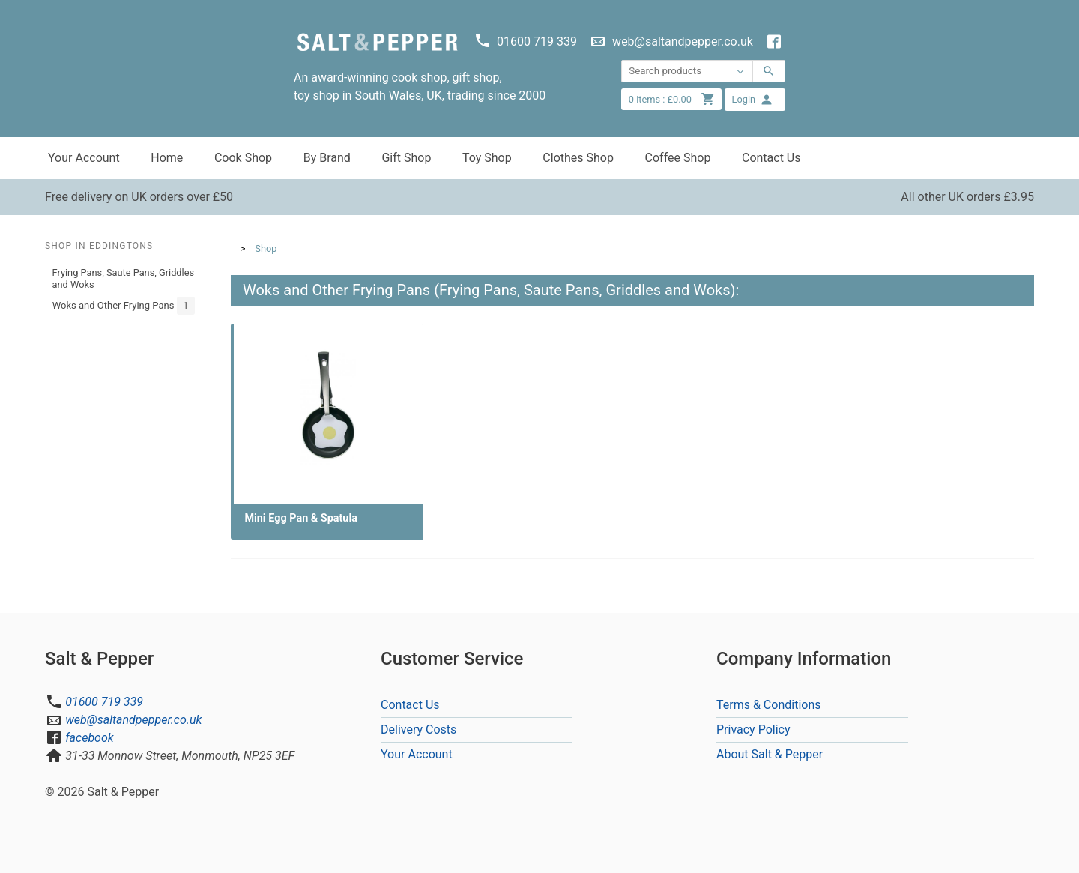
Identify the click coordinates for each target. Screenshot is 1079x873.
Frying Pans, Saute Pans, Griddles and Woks (123, 278)
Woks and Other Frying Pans (124, 306)
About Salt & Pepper (769, 754)
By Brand (327, 158)
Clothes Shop (578, 158)
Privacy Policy (753, 729)
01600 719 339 (104, 702)
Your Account (84, 158)
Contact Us (771, 158)
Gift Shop (406, 158)
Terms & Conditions (768, 705)
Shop (265, 248)
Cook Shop (243, 158)
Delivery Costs (418, 729)
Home (167, 158)
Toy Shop (487, 158)
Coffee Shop (678, 158)
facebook (89, 738)
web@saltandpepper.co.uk (133, 720)
